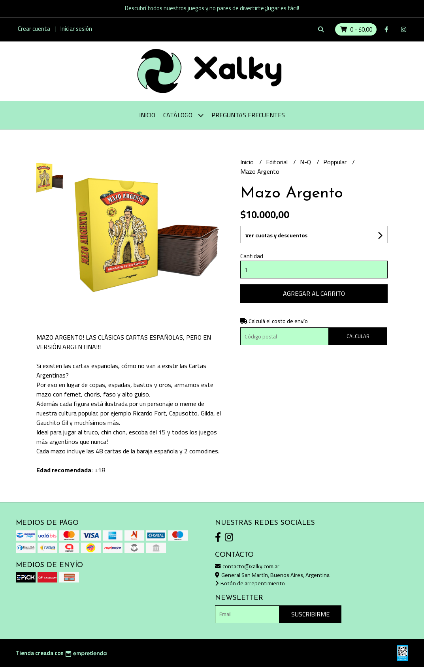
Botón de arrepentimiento (250, 583)
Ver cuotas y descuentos (276, 235)
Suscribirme (310, 614)
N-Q (306, 162)
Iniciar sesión (76, 28)
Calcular (358, 336)
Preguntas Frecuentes (248, 115)
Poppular (335, 162)
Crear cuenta (34, 28)
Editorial (277, 162)
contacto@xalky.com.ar (247, 566)
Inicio (147, 115)
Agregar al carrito (314, 293)
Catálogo (183, 115)
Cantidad (251, 256)
